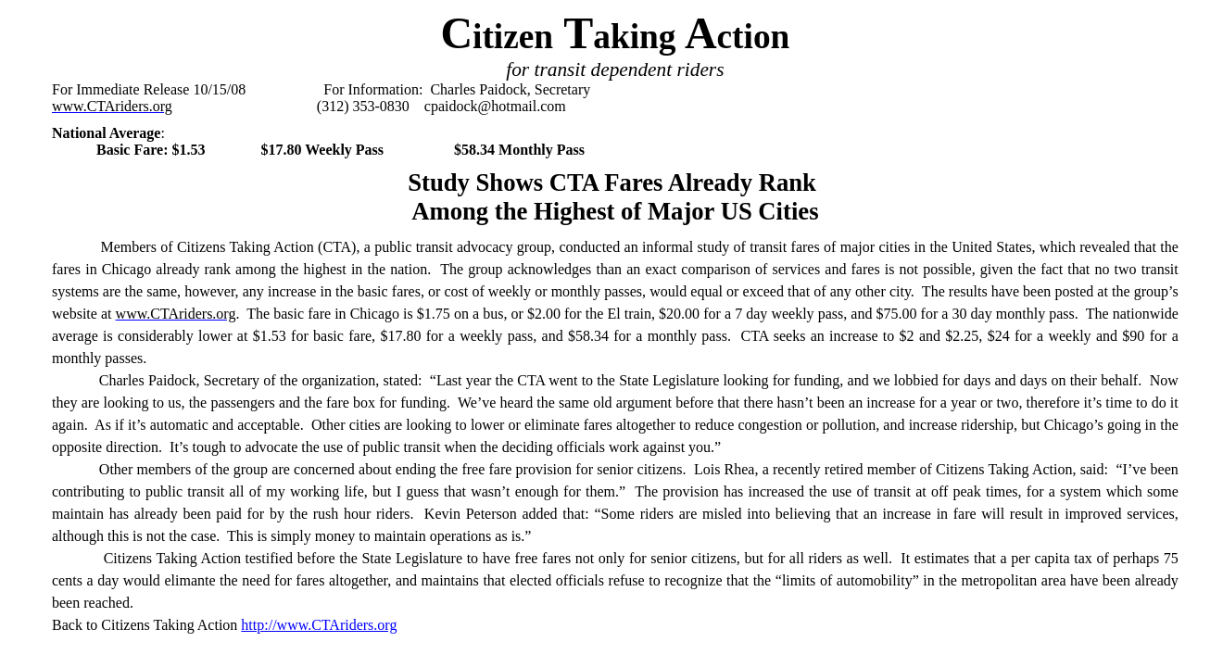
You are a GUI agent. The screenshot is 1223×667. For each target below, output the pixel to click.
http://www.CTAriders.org (319, 625)
